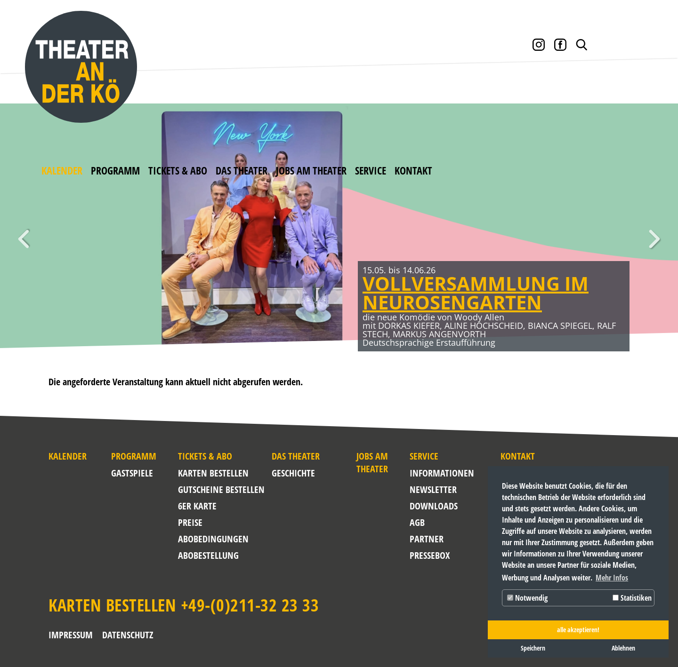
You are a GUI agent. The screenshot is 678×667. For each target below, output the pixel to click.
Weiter (654, 239)
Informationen (432, 473)
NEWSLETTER (432, 489)
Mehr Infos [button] (612, 577)
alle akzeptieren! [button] (578, 629)
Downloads (432, 506)
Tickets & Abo (177, 170)
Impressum (70, 634)
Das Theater (241, 170)
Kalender (61, 170)
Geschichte (293, 473)
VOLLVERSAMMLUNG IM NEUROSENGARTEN (476, 292)
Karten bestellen (213, 473)
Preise (190, 522)
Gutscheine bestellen (221, 489)
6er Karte (197, 506)
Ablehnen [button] (623, 647)
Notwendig (527, 598)
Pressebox (430, 555)
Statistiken (632, 598)
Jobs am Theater (311, 170)
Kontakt (413, 170)
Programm (115, 170)
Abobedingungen (213, 538)
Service (370, 170)
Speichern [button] (533, 647)
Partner (427, 538)
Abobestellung (208, 555)
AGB (417, 522)
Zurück (23, 239)
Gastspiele (132, 473)
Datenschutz (127, 634)
